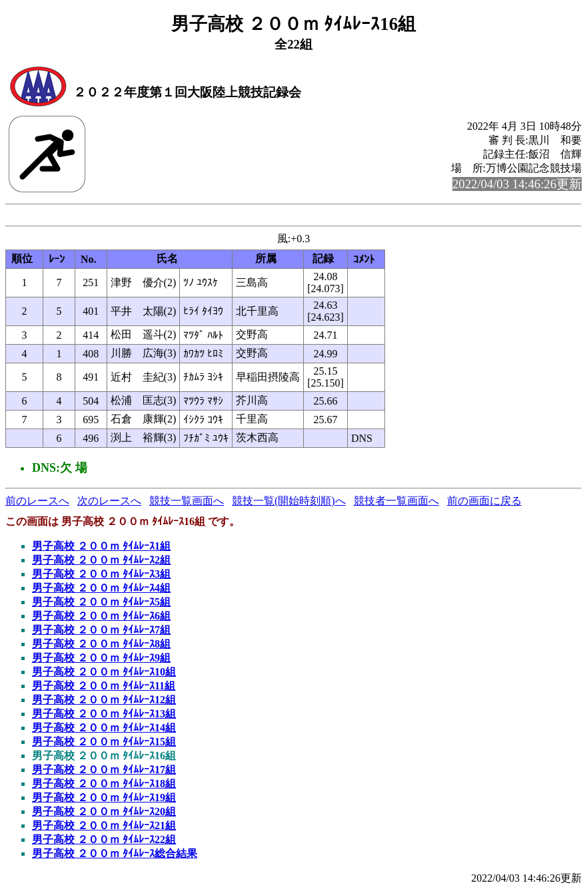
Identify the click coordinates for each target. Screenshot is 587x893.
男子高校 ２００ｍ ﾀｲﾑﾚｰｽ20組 (104, 813)
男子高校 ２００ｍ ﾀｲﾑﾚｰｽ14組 (104, 729)
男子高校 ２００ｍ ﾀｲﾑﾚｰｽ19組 (104, 799)
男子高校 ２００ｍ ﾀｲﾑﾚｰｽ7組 (101, 631)
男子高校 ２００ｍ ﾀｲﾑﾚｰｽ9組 (101, 659)
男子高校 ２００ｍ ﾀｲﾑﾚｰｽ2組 (101, 562)
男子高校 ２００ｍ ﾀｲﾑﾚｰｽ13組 (104, 715)
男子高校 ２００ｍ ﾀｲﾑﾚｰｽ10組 (104, 673)
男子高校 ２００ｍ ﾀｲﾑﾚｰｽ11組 (103, 687)
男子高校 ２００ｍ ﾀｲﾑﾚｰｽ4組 (101, 590)
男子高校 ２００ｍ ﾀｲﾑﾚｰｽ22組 (104, 841)
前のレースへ (37, 502)
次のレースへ (109, 502)
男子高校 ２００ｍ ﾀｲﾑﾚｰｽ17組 (104, 771)
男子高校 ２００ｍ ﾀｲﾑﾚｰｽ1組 (101, 548)
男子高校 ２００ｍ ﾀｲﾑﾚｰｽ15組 (104, 743)
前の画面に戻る (484, 502)
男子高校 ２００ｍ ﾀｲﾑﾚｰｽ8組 (101, 645)
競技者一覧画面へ (396, 502)
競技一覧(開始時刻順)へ (289, 502)
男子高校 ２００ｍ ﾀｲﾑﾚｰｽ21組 (104, 827)
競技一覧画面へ (186, 502)
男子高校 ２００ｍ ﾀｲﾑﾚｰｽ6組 (101, 618)
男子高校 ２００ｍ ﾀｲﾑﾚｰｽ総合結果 (114, 855)
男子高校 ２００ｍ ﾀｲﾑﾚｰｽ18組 (104, 785)
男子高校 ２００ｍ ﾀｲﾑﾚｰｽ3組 (101, 576)
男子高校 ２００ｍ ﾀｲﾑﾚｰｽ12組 (104, 701)
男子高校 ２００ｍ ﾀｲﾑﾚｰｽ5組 (101, 604)
